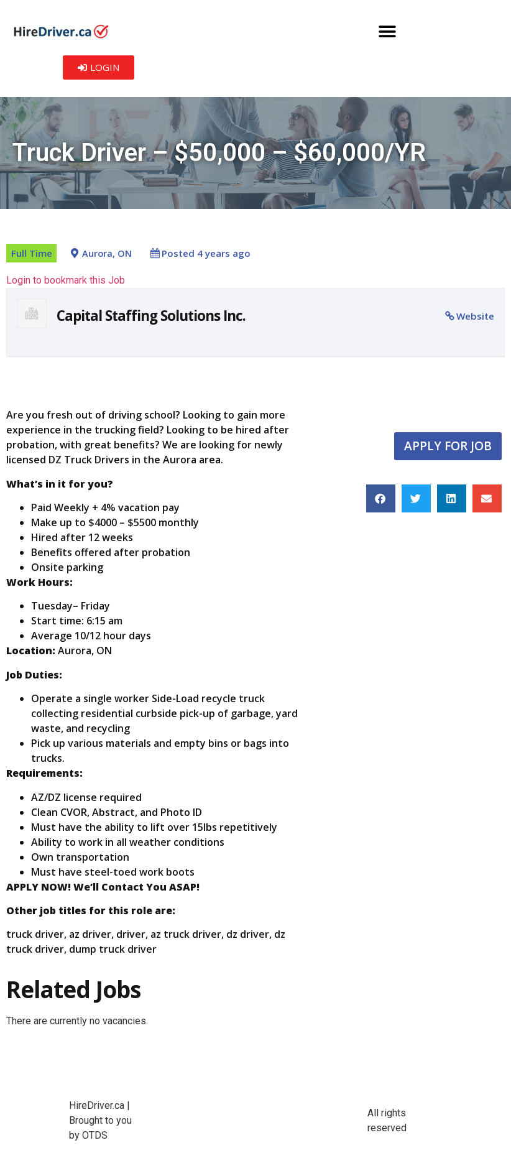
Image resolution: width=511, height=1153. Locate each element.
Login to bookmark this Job (65, 280)
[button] (388, 31)
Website (475, 316)
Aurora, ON (107, 253)
